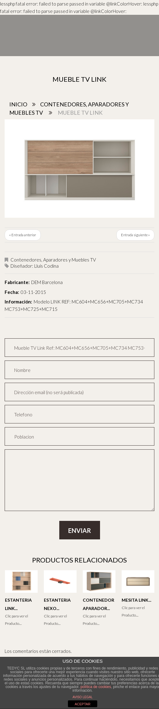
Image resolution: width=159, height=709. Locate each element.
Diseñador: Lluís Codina (34, 266)
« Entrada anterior (22, 235)
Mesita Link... (136, 600)
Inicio (18, 104)
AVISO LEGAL (83, 697)
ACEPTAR (82, 704)
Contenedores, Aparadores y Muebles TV (53, 259)
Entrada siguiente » (135, 235)
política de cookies (96, 687)
